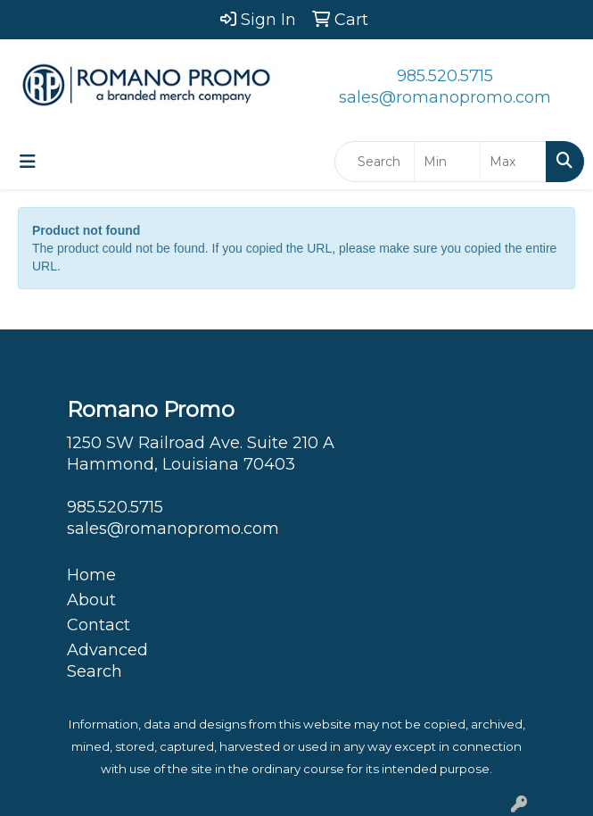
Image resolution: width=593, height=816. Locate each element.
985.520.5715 (445, 76)
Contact (98, 625)
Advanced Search (107, 660)
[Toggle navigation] (27, 161)
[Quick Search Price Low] (447, 161)
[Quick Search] (374, 161)
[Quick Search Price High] (513, 161)
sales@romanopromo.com (445, 97)
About (91, 600)
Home (91, 575)
